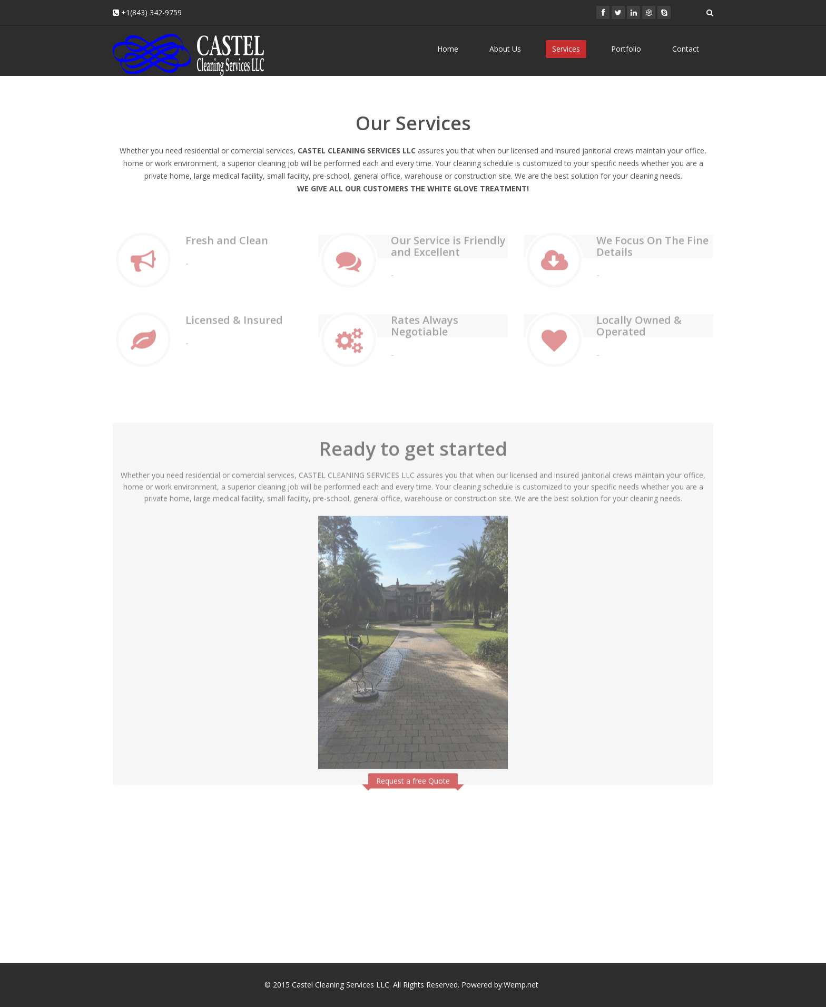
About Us (505, 49)
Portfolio (626, 49)
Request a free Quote (413, 778)
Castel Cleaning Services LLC (340, 985)
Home (447, 49)
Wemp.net (522, 985)
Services (566, 49)
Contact (685, 49)
